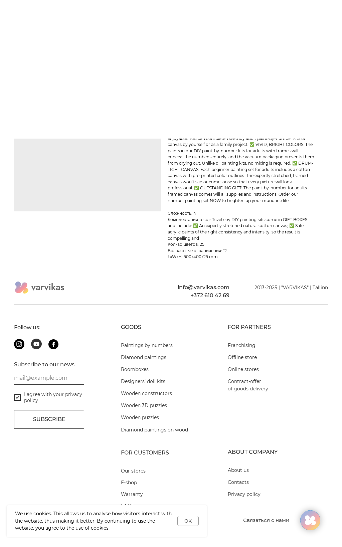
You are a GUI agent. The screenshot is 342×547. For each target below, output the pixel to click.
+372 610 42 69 (210, 295)
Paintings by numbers (147, 345)
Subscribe (49, 419)
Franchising (241, 345)
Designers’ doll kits (143, 381)
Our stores (133, 471)
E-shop (129, 483)
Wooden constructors (146, 393)
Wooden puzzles (140, 417)
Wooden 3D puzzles (144, 405)
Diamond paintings (143, 357)
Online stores (243, 369)
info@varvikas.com (203, 287)
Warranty (132, 494)
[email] (49, 378)
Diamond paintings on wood (154, 430)
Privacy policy (244, 494)
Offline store (242, 357)
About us (238, 470)
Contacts (238, 482)
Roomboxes (135, 369)
